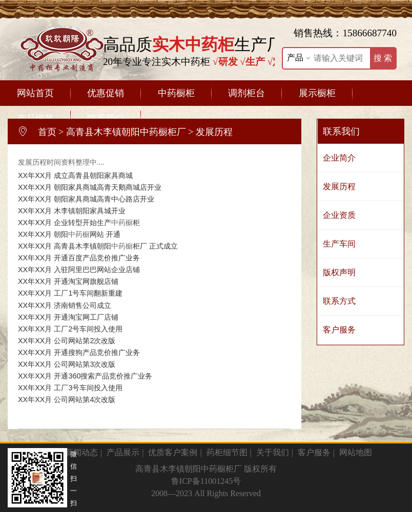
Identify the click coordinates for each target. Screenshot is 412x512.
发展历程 (339, 186)
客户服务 (339, 329)
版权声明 (339, 272)
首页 (47, 132)
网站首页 (35, 93)
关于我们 (272, 452)
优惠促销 (105, 93)
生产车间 (339, 243)
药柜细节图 (227, 452)
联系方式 (339, 301)
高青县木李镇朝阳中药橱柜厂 (126, 132)
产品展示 (123, 452)
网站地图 (355, 452)
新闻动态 (81, 452)
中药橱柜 (176, 93)
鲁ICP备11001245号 (206, 481)
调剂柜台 (246, 93)
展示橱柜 (317, 93)
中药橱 (122, 222)
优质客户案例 (172, 452)
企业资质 (339, 215)
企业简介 (339, 157)
